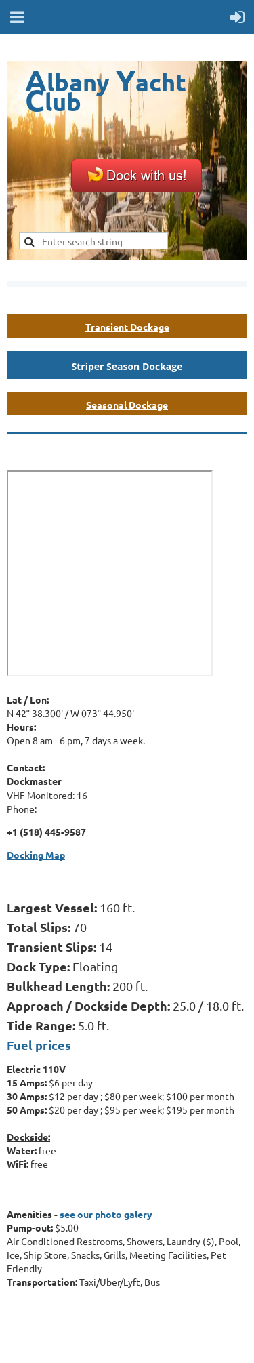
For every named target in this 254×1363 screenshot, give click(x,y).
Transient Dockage (127, 327)
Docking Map (36, 855)
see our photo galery (106, 1214)
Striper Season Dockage (127, 366)
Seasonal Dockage (127, 405)
